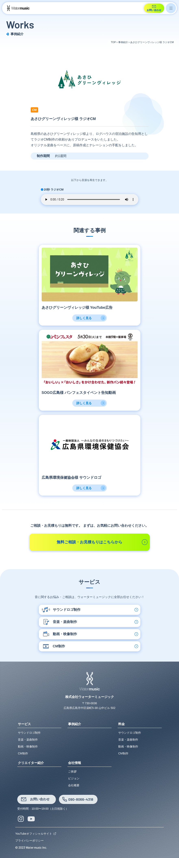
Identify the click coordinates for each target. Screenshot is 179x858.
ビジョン (73, 778)
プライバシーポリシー (29, 840)
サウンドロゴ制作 (29, 732)
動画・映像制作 (28, 746)
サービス (24, 724)
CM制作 (23, 753)
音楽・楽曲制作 (28, 739)
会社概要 (73, 785)
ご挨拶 (72, 771)
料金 (121, 724)
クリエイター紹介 (31, 763)
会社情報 (74, 763)
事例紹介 (74, 724)
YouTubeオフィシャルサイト (33, 833)
